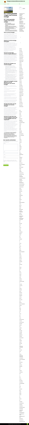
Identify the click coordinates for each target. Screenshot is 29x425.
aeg (19, 117)
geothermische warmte (7, 133)
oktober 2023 (21, 92)
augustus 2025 (21, 61)
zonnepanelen (6, 137)
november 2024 (21, 74)
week (20, 390)
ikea (19, 236)
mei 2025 (20, 65)
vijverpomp (20, 366)
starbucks (20, 336)
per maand (20, 299)
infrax (20, 237)
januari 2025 (20, 71)
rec (19, 312)
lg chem (20, 267)
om (19, 282)
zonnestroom (21, 418)
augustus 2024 (21, 78)
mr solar (20, 278)
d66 (19, 150)
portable (20, 305)
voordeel (20, 370)
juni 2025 (20, 64)
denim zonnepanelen (22, 164)
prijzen (20, 308)
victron (20, 363)
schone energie (8, 136)
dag (19, 152)
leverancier (20, 264)
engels (20, 196)
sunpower (20, 340)
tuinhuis (20, 354)
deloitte (20, 161)
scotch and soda (21, 322)
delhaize (20, 160)
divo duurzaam (21, 167)
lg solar (20, 268)
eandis (20, 188)
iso (19, 240)
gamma (20, 205)
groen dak (20, 214)
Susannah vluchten (22, 41)
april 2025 (20, 67)
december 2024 (21, 72)
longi (20, 271)
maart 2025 (20, 68)
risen (20, 316)
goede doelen (21, 209)
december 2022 (21, 106)
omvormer (20, 284)
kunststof (20, 258)
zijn (19, 400)
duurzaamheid (14, 132)
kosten (20, 254)
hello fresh (20, 223)
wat (19, 384)
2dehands (20, 111)
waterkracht (15, 136)
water (20, 386)
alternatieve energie (21, 122)
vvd (19, 376)
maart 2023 (20, 102)
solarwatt (20, 333)
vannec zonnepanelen (22, 359)
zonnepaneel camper (22, 407)
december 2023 (21, 89)
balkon (20, 128)
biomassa (11, 132)
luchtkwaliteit (13, 134)
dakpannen (20, 157)
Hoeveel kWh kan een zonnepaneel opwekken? (22, 14)
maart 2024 (20, 85)
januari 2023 (20, 105)
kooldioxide (9, 134)
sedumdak (20, 323)
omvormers (20, 285)
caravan (20, 142)
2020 (20, 110)
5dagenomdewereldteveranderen (24, 36)
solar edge (20, 330)
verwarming (20, 362)
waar (20, 377)
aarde (20, 113)
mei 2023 (20, 99)
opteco (20, 291)
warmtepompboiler (21, 383)
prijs (19, 306)
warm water (20, 380)
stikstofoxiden (11, 136)
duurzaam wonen (21, 174)
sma (19, 326)
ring (19, 315)
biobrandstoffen (8, 132)
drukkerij (20, 171)
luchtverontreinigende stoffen (8, 135)
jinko (19, 247)
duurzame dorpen (21, 185)
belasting (20, 132)
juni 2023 (20, 98)
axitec (20, 126)
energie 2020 (21, 195)
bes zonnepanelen (21, 135)
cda (19, 143)
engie (20, 198)
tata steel (20, 343)
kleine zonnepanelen (21, 251)
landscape (20, 261)
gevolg (20, 206)
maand (20, 274)
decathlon (20, 158)
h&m (20, 220)
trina (20, 348)
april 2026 (20, 50)
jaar (19, 244)
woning (20, 394)
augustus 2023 (21, 95)
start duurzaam (21, 337)
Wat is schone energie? (8, 23)
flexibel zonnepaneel (21, 202)
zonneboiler (20, 401)
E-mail (4, 154)
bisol (20, 136)
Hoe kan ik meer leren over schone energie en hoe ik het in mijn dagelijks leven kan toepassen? (11, 30)
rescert (20, 313)
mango (20, 275)
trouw (20, 351)
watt (20, 387)
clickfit (20, 145)
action (20, 114)
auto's (20, 125)
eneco (20, 192)
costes (20, 149)
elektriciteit (20, 191)
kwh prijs (20, 260)
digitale (20, 165)
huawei (20, 227)
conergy (20, 146)
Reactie (4, 143)
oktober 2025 (21, 58)
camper (20, 139)
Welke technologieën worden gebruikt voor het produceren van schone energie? (11, 27)
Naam (4, 151)
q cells (20, 309)
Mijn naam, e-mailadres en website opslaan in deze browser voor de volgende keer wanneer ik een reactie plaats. (10, 161)
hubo (20, 229)
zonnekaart (20, 404)
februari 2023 (21, 103)
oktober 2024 (21, 75)
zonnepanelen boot (21, 412)
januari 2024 (21, 88)
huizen (20, 230)
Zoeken (20, 7)
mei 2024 (20, 82)
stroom (20, 339)
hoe (19, 226)
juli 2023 (20, 96)
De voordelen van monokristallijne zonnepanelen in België (22, 26)
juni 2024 (20, 81)
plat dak (20, 302)
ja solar (20, 243)
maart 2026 (20, 51)
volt (19, 369)
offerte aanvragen (21, 281)
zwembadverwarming (22, 421)
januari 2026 (20, 54)
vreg (19, 373)
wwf (19, 397)
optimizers (20, 292)
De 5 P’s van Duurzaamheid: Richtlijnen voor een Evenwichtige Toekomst (22, 39)
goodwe (20, 213)
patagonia (20, 295)
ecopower (20, 189)
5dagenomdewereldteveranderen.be (16, 1)
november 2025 (21, 57)
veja (19, 360)
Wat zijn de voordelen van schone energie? (10, 26)
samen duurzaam (21, 319)
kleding (20, 250)
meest (20, 277)
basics (20, 129)
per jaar (20, 298)
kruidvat (20, 257)
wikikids (20, 393)
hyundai (20, 233)
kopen (20, 253)
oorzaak (20, 288)
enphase (20, 199)
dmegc (20, 168)
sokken (20, 329)
